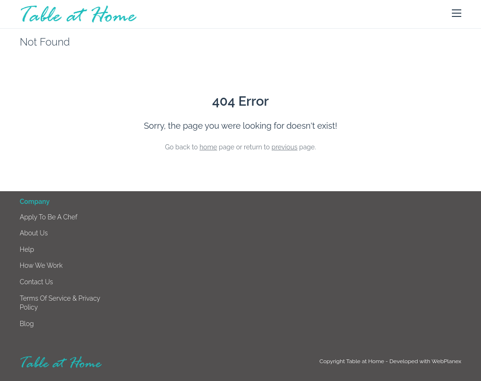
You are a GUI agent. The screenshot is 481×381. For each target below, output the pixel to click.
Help (27, 249)
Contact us (36, 282)
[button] (456, 14)
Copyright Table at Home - (354, 361)
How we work (41, 265)
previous (284, 147)
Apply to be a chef (49, 217)
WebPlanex (446, 361)
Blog (27, 323)
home (208, 147)
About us (34, 233)
